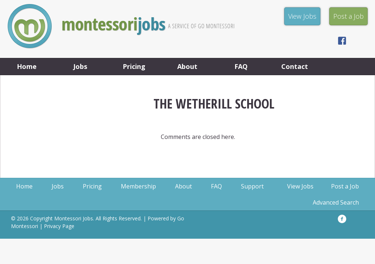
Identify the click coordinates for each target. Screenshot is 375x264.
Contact (294, 66)
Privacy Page (59, 226)
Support (252, 186)
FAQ (241, 66)
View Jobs (300, 186)
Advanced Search (336, 202)
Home (27, 66)
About (187, 66)
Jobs (80, 66)
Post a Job (345, 186)
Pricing (134, 66)
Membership (138, 186)
